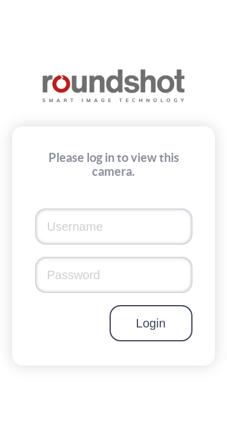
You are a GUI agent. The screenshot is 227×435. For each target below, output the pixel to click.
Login (151, 323)
